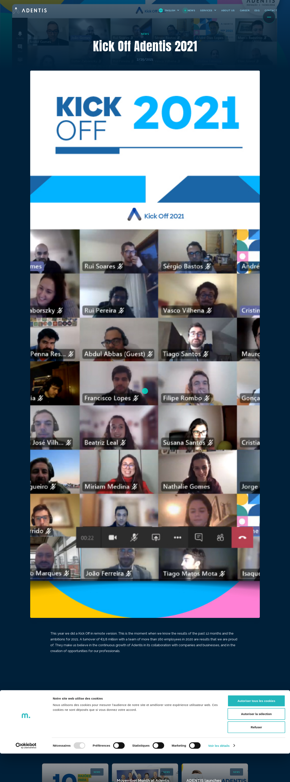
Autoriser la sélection (256, 742)
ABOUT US (228, 10)
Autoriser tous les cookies (256, 729)
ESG (257, 10)
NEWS (191, 10)
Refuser (256, 755)
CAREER (245, 10)
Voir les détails (219, 774)
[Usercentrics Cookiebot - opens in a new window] (26, 774)
